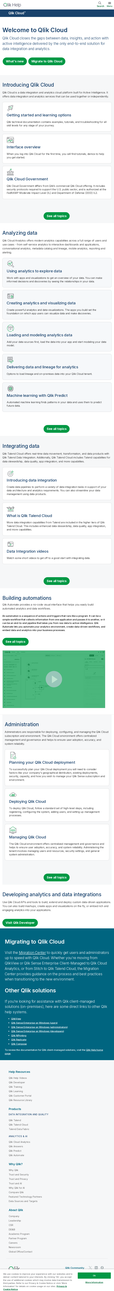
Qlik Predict (15, 1150)
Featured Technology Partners (25, 1196)
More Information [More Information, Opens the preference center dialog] (94, 1282)
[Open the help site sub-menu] (4, 13)
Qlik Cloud (17, 13)
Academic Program (19, 1234)
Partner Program (18, 1238)
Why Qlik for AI (17, 1187)
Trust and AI (15, 1183)
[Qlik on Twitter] (90, 1267)
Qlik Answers (16, 1146)
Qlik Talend (15, 1120)
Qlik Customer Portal (20, 1095)
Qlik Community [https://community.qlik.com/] (74, 1267)
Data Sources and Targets (23, 1201)
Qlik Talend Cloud (18, 1124)
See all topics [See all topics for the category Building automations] (15, 642)
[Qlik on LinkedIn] (96, 1267)
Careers (13, 1242)
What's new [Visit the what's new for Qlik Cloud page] (15, 61)
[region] (57, 1280)
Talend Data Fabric (19, 1129)
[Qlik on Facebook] (102, 1267)
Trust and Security (19, 1174)
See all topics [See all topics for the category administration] (57, 877)
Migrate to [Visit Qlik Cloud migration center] (46, 61)
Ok (94, 1275)
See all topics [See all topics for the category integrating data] (57, 581)
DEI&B (12, 1229)
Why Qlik (13, 1170)
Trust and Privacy (18, 1179)
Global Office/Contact (20, 1251)
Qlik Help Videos (18, 1078)
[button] (54, 679)
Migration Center (32, 952)
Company (14, 1216)
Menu (109, 6)
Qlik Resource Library (20, 1100)
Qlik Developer (17, 1082)
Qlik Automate (16, 1155)
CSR (11, 1225)
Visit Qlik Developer (20, 923)
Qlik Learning (16, 1091)
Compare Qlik (16, 1192)
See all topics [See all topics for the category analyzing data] (57, 429)
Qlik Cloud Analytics (19, 1142)
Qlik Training (15, 1086)
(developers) (37, 1031)
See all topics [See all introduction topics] (57, 216)
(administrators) (39, 1027)
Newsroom (15, 1247)
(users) (34, 1022)
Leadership (15, 1220)
